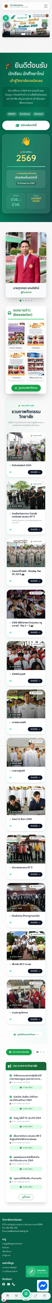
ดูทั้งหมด (26, 1197)
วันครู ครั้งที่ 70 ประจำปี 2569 (25, 1118)
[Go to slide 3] (30, 34)
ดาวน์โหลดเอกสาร (9, 1271)
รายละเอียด (26, 1087)
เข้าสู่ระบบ (6, 1255)
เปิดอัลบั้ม (35, 473)
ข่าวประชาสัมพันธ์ (9, 1267)
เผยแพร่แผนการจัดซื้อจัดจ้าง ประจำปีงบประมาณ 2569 (24, 1159)
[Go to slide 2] (27, 34)
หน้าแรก (5, 1247)
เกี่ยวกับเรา (6, 1251)
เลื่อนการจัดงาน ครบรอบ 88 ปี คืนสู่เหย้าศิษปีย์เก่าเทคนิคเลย (25, 1138)
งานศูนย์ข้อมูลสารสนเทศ (12, 1243)
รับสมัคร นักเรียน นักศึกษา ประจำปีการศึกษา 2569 (24, 1099)
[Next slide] (44, 25)
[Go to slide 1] (23, 34)
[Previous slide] (7, 25)
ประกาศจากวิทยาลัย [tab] (19, 1051)
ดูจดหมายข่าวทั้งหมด (26, 388)
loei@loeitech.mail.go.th (17, 1231)
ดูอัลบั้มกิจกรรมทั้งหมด (26, 1038)
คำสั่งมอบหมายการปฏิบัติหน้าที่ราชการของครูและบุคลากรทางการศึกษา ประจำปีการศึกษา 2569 (25, 1077)
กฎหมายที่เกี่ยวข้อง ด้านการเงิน (25, 1179)
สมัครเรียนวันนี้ (26, 125)
